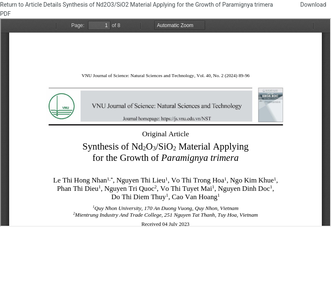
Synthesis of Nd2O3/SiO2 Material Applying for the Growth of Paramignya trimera (168, 4)
